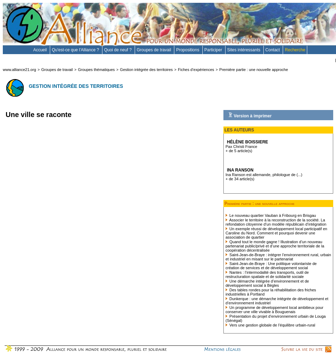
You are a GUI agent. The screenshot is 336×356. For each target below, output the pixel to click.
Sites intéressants (244, 49)
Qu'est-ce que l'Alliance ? (76, 49)
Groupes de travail (154, 49)
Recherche (295, 49)
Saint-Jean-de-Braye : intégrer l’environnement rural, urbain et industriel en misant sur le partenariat (278, 257)
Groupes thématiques (96, 69)
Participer (213, 49)
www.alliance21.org (19, 69)
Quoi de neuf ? (118, 49)
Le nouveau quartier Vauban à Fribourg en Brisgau (271, 215)
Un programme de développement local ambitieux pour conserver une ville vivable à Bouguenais (274, 309)
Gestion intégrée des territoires (146, 69)
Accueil (40, 49)
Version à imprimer (249, 115)
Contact (273, 49)
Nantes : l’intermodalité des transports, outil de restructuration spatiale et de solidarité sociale (267, 274)
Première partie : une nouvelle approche (253, 69)
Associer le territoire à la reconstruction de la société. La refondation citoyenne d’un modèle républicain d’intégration (276, 222)
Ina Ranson (240, 170)
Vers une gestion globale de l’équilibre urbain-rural (270, 325)
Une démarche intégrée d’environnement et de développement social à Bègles (267, 283)
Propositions (188, 49)
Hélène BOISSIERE (247, 142)
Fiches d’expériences (196, 69)
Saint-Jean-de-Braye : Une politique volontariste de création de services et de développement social (271, 265)
